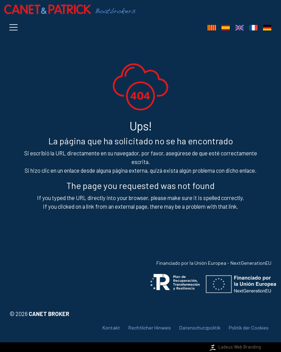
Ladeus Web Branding (234, 347)
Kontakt (111, 328)
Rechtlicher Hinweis (149, 328)
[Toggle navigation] (15, 27)
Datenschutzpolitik (199, 328)
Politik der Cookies (249, 328)
